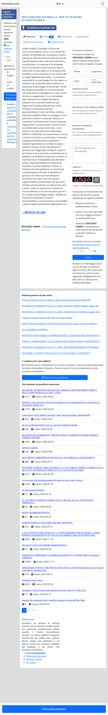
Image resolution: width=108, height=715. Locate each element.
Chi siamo (31, 699)
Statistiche (82, 73)
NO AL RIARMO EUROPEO (35, 367)
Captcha (76, 204)
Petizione (29, 73)
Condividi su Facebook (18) (38, 64)
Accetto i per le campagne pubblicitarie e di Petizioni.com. (14, 123)
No (94, 288)
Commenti (64, 73)
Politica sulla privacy (33, 79)
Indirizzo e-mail (80, 125)
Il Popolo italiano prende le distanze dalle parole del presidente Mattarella (56, 337)
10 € (9, 60)
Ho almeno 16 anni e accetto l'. (86, 281)
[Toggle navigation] (102, 3)
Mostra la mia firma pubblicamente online (86, 242)
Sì (81, 288)
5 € (8, 56)
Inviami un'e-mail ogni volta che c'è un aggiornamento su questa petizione (89, 252)
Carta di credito (10, 85)
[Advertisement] (63, 30)
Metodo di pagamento (9, 67)
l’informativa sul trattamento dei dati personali (13, 133)
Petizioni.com (10, 3)
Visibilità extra (56, 79)
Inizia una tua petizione (55, 414)
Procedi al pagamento (11, 96)
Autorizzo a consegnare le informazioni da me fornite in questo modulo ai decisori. (89, 267)
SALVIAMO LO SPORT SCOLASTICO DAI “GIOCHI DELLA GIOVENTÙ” (56, 390)
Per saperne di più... (8, 48)
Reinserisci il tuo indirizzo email (87, 144)
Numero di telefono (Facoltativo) (82, 164)
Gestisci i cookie (34, 696)
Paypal (10, 75)
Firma (88, 294)
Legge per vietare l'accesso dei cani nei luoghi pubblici (47, 355)
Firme (47, 73)
